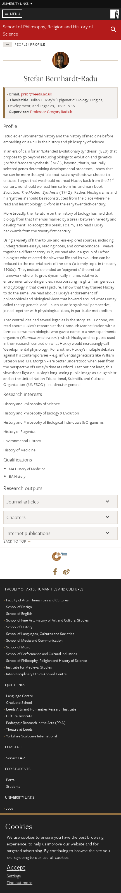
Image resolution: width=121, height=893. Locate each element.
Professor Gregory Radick (51, 111)
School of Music (18, 647)
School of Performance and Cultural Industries (41, 654)
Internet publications (28, 533)
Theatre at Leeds (19, 729)
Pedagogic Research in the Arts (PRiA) (36, 722)
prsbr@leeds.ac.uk (36, 94)
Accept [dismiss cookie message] (16, 867)
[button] (113, 30)
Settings (14, 876)
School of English (19, 613)
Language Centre (19, 696)
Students (13, 786)
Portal (10, 779)
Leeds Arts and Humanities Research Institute (41, 709)
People (21, 44)
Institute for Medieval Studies (29, 667)
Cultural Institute (19, 716)
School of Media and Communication (34, 640)
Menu (15, 14)
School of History (19, 627)
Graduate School (19, 702)
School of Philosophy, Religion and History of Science (46, 660)
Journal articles (22, 501)
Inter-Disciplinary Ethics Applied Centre (36, 674)
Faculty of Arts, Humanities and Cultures (37, 600)
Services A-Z (15, 758)
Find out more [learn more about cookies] (19, 882)
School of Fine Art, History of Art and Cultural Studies (47, 620)
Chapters (15, 517)
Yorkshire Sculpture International (31, 736)
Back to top (14, 541)
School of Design (19, 607)
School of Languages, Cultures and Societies (40, 633)
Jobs (9, 808)
